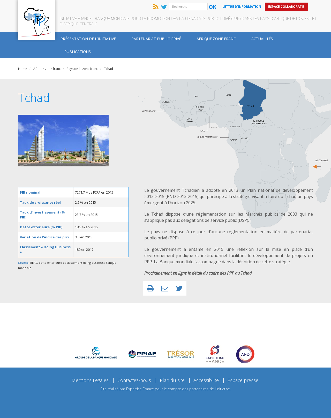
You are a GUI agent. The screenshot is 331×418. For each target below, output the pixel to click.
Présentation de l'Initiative (88, 38)
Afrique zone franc (216, 38)
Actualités (262, 38)
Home (22, 69)
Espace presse (243, 380)
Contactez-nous (134, 380)
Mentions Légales (90, 380)
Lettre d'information (241, 6)
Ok (212, 7)
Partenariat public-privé (156, 38)
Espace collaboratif (286, 6)
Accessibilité (206, 380)
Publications (77, 51)
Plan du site (172, 380)
